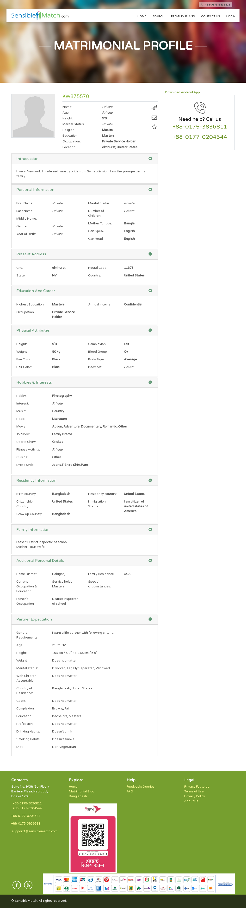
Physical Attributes (33, 330)
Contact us (210, 16)
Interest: (22, 403)
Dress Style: (25, 465)
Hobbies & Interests (34, 382)
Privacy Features (196, 787)
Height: (21, 344)
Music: (21, 411)
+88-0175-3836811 (215, 4)
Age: (19, 645)
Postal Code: (97, 268)
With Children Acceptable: (26, 678)
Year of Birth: (26, 234)
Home (141, 16)
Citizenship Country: (24, 504)
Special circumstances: (99, 584)
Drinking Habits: (28, 731)
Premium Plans (183, 16)
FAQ (130, 791)
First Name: (24, 203)
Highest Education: (30, 304)
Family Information (32, 529)
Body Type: (96, 359)
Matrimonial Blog (81, 791)
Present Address (31, 254)
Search (159, 16)
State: (20, 275)
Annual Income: (99, 304)
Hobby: (21, 396)
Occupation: (25, 312)
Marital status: (27, 668)
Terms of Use (194, 791)
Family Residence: (101, 574)
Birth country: (26, 494)
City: (19, 268)
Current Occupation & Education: (26, 586)
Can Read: (96, 239)
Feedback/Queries (140, 787)
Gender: (22, 226)
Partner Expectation (34, 619)
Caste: (21, 701)
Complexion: (97, 344)
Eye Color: (23, 359)
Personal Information (35, 189)
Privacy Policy (194, 796)
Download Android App (182, 92)
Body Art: (95, 367)
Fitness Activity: (28, 449)
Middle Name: (26, 219)
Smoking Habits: (28, 739)
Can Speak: (96, 231)
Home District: (26, 574)
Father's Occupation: (25, 601)
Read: (20, 419)
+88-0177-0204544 (199, 137)
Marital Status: (99, 203)
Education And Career (35, 291)
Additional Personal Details (40, 560)
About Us (191, 801)
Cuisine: (22, 457)
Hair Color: (24, 367)
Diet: (19, 747)
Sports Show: (26, 442)
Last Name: (24, 211)
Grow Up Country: (29, 514)
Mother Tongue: (100, 223)
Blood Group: (98, 352)
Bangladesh (78, 796)
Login (230, 16)
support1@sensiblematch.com (34, 831)
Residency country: (102, 494)
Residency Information (36, 480)
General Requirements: (27, 635)
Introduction (27, 159)
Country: (94, 275)
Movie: (21, 426)
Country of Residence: (24, 690)
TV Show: (23, 434)
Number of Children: (96, 213)
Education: (24, 716)
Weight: (22, 352)
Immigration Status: (97, 504)
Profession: (24, 724)
